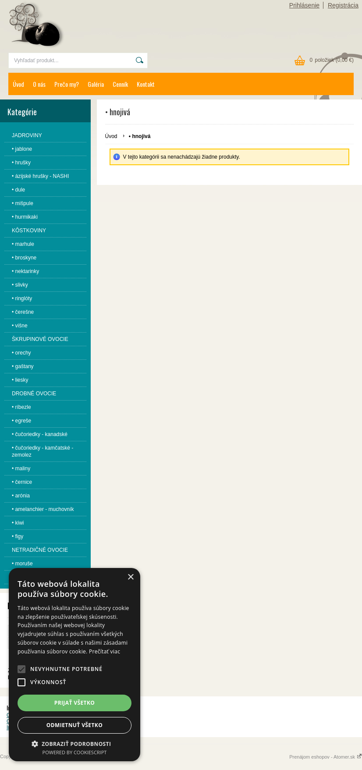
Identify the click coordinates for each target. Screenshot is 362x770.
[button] (21, 669)
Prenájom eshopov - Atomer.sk (325, 756)
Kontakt (146, 84)
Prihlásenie (304, 5)
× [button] (130, 577)
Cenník (120, 84)
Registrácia (343, 5)
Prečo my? (66, 84)
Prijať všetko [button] (74, 702)
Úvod (18, 84)
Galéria (96, 84)
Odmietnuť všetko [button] (74, 725)
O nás (39, 84)
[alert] (74, 664)
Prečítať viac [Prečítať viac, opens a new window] (104, 651)
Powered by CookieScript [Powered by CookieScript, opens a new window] (75, 752)
